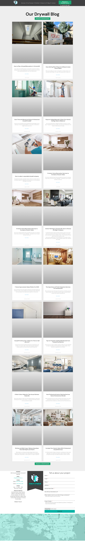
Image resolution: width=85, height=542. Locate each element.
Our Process (30, 3)
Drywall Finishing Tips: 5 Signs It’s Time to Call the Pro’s (26, 341)
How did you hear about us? (51, 491)
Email (46, 478)
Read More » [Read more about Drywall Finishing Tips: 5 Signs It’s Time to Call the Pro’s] (27, 349)
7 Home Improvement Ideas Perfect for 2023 (27, 287)
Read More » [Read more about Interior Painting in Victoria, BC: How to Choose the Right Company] (58, 242)
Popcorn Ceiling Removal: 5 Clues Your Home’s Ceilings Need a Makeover (58, 120)
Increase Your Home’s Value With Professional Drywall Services (58, 449)
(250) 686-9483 (19, 481)
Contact (53, 3)
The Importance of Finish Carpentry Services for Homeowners (58, 287)
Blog (49, 3)
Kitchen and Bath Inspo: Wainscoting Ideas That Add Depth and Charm (27, 449)
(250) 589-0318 (19, 483)
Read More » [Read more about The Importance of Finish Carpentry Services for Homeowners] (58, 296)
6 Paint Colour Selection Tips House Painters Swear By (27, 395)
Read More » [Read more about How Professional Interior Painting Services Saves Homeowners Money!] (58, 403)
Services (23, 3)
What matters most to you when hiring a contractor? (57, 495)
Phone (46, 482)
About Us (43, 3)
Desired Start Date (49, 488)
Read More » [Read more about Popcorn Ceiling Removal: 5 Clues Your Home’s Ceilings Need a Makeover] (58, 128)
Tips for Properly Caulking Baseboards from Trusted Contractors (58, 341)
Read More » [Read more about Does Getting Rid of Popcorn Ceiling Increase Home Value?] (58, 74)
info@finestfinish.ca (18, 478)
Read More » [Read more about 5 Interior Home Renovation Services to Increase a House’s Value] (58, 182)
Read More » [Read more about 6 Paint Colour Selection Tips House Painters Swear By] (27, 403)
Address (47, 485)
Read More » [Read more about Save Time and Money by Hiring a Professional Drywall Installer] (27, 128)
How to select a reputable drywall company (27, 176)
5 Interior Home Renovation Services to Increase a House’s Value (58, 174)
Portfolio (37, 3)
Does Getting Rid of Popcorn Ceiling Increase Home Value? (58, 67)
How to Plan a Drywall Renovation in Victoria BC (27, 66)
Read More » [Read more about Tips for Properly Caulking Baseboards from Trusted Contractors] (58, 349)
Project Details (48, 501)
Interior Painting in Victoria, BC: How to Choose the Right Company (58, 229)
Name (46, 475)
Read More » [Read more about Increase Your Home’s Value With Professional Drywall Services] (58, 457)
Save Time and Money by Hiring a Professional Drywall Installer (26, 120)
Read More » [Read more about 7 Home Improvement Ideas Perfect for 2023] (27, 294)
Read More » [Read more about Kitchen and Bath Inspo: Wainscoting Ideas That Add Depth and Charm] (27, 457)
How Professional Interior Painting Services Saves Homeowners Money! (58, 395)
